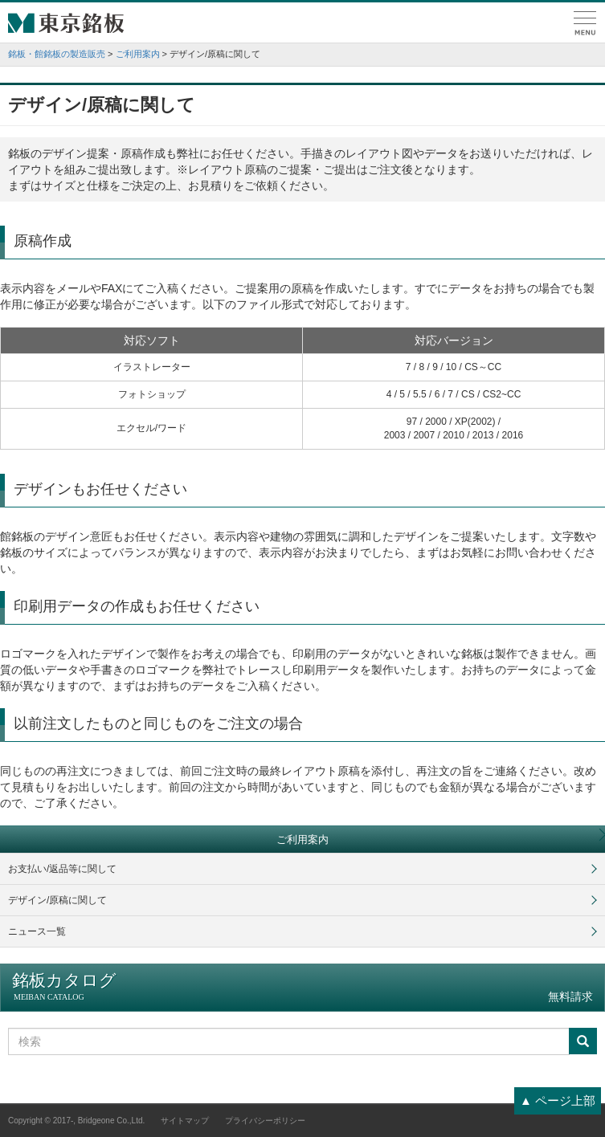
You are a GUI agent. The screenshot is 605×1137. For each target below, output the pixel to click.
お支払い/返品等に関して (62, 868)
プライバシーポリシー (265, 1120)
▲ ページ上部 (557, 1100)
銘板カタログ (302, 987)
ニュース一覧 (37, 931)
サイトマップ (185, 1120)
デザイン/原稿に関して (57, 900)
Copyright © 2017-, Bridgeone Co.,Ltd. (76, 1120)
